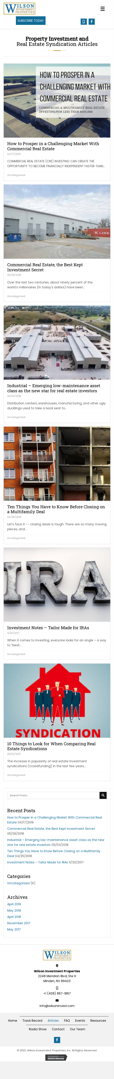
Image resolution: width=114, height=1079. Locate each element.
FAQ (67, 1021)
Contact (58, 1029)
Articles (53, 1021)
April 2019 (14, 904)
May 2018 (14, 910)
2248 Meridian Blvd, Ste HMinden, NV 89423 (57, 976)
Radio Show (38, 1029)
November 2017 (18, 923)
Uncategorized (16, 175)
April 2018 (14, 917)
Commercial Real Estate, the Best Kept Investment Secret (51, 829)
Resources (98, 1021)
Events (80, 1021)
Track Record (32, 1021)
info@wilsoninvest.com (57, 1006)
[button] (31, 20)
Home (12, 1021)
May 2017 (14, 929)
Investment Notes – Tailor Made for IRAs (37, 862)
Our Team (77, 1029)
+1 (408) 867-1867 (57, 993)
